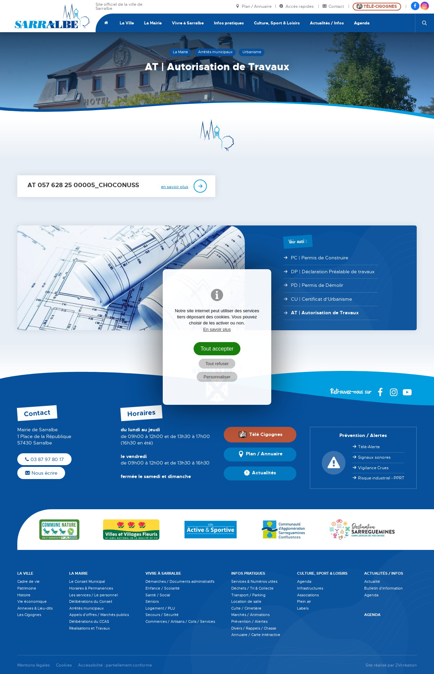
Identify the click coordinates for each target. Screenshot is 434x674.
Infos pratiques (229, 23)
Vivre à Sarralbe (188, 23)
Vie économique (32, 601)
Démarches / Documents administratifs (179, 581)
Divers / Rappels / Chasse (253, 628)
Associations (308, 595)
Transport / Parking (248, 595)
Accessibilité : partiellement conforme (115, 665)
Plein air (304, 601)
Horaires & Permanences (91, 588)
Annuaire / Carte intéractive (255, 634)
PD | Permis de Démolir (317, 285)
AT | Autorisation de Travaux (325, 313)
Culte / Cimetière (246, 608)
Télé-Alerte (369, 447)
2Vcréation (406, 665)
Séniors (152, 601)
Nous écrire (41, 473)
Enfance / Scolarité (162, 588)
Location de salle (246, 601)
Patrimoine (26, 588)
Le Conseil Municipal (87, 581)
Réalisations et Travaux (89, 628)
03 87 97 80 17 (44, 459)
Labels (303, 608)
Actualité (372, 581)
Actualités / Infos (327, 23)
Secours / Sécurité (162, 614)
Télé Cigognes (260, 434)
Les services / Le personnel (93, 595)
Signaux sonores (374, 457)
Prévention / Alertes (249, 621)
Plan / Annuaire (254, 6)
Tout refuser (217, 363)
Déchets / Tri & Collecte (252, 588)
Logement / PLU (160, 608)
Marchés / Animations (250, 614)
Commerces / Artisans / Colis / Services (180, 621)
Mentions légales (33, 665)
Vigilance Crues (373, 468)
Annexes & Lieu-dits (35, 608)
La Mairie (153, 23)
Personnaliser (217, 376)
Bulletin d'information (383, 588)
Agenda (362, 23)
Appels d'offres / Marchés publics (99, 614)
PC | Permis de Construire (319, 258)
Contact (333, 6)
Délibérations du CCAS (89, 621)
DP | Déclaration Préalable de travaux (333, 272)
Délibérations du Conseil (90, 601)
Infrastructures (310, 588)
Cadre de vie (28, 581)
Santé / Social (157, 595)
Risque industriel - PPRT (381, 478)
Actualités (260, 473)
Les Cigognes (29, 614)
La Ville (127, 23)
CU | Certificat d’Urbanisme (321, 299)
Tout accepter (217, 348)
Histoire (24, 595)
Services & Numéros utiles (254, 581)
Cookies (64, 665)
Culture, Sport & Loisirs (277, 23)
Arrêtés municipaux (86, 608)
